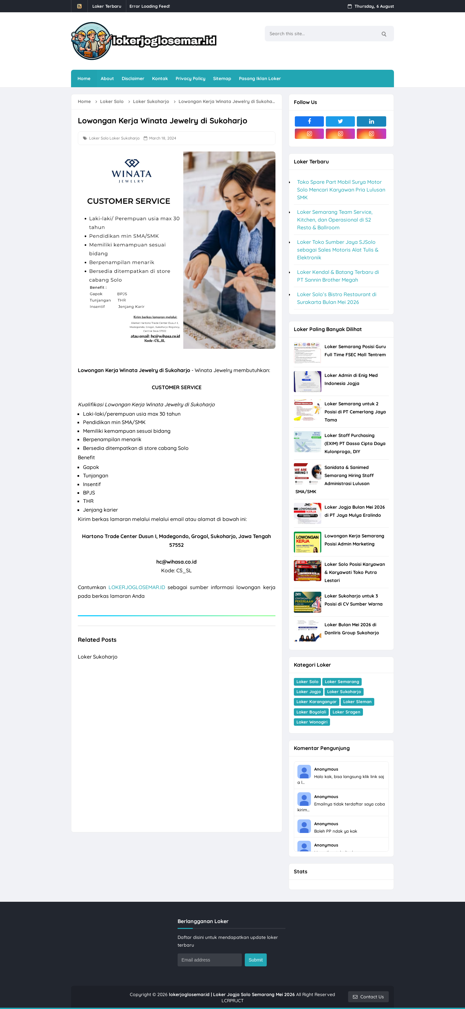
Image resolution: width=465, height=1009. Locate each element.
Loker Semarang (342, 681)
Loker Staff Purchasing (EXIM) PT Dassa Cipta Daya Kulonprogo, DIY (355, 443)
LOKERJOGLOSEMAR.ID (136, 587)
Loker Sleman (357, 701)
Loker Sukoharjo (124, 138)
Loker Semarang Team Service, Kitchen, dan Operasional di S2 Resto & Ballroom (335, 220)
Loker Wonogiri (311, 721)
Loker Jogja (308, 691)
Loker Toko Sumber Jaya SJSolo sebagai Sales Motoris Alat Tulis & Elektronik (337, 250)
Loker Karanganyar (316, 701)
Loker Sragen (346, 711)
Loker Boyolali (311, 711)
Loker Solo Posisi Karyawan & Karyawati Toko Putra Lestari (355, 572)
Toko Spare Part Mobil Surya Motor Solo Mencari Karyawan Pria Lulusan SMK (341, 190)
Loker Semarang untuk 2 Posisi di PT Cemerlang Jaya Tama (355, 412)
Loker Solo (98, 138)
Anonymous (326, 769)
